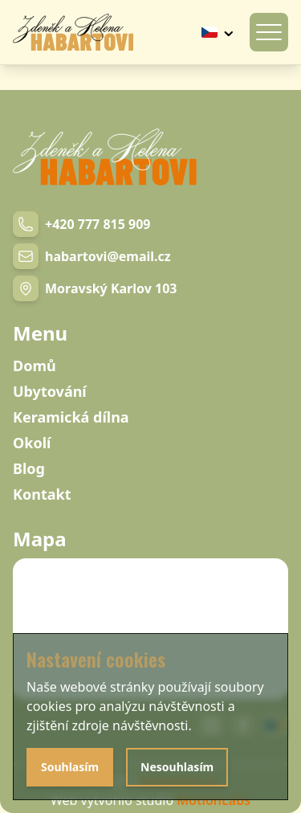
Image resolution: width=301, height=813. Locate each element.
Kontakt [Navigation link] (42, 494)
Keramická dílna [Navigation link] (71, 417)
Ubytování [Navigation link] (50, 391)
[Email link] (92, 256)
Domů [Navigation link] (34, 365)
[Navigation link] (73, 32)
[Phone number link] (81, 224)
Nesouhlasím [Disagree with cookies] (177, 766)
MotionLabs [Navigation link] (213, 800)
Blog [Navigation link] (29, 468)
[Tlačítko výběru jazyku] (219, 32)
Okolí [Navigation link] (32, 442)
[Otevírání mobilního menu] (269, 32)
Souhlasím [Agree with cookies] (70, 766)
